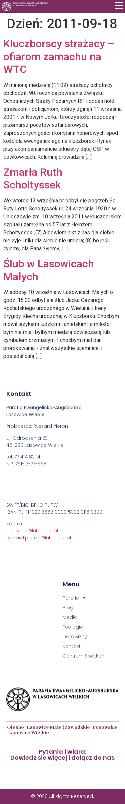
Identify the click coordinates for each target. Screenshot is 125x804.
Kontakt (72, 646)
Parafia (74, 598)
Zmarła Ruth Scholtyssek (32, 178)
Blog (68, 607)
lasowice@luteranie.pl (32, 530)
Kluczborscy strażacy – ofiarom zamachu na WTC (58, 56)
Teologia (73, 627)
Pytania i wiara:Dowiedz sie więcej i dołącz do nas (62, 754)
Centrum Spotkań (84, 656)
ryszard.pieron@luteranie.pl (38, 537)
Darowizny (75, 636)
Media (70, 617)
